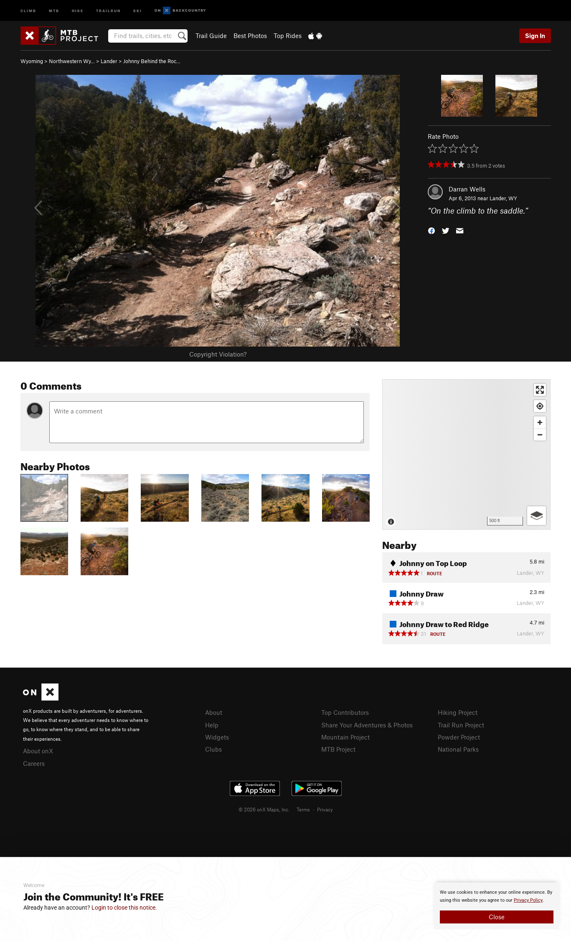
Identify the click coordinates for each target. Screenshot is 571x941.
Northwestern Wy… (72, 61)
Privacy (325, 809)
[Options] (536, 515)
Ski (137, 10)
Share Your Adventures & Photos (367, 725)
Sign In (535, 35)
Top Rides (288, 35)
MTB (54, 10)
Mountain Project (345, 737)
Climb (28, 10)
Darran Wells (467, 189)
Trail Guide (211, 35)
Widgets (217, 737)
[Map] (466, 454)
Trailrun (108, 10)
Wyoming (31, 61)
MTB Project (338, 749)
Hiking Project (457, 712)
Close (497, 917)
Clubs (213, 749)
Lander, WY (503, 198)
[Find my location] (540, 406)
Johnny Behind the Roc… (151, 61)
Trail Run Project (461, 725)
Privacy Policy (528, 900)
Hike (78, 10)
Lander (109, 61)
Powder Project (459, 737)
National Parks (458, 749)
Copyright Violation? (217, 354)
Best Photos (250, 35)
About (213, 712)
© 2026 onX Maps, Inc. (264, 809)
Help (211, 725)
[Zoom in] (540, 422)
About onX (38, 751)
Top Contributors (345, 712)
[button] (431, 230)
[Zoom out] (540, 434)
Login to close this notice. (124, 907)
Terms (303, 809)
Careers (34, 763)
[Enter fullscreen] (540, 390)
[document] (496, 905)
